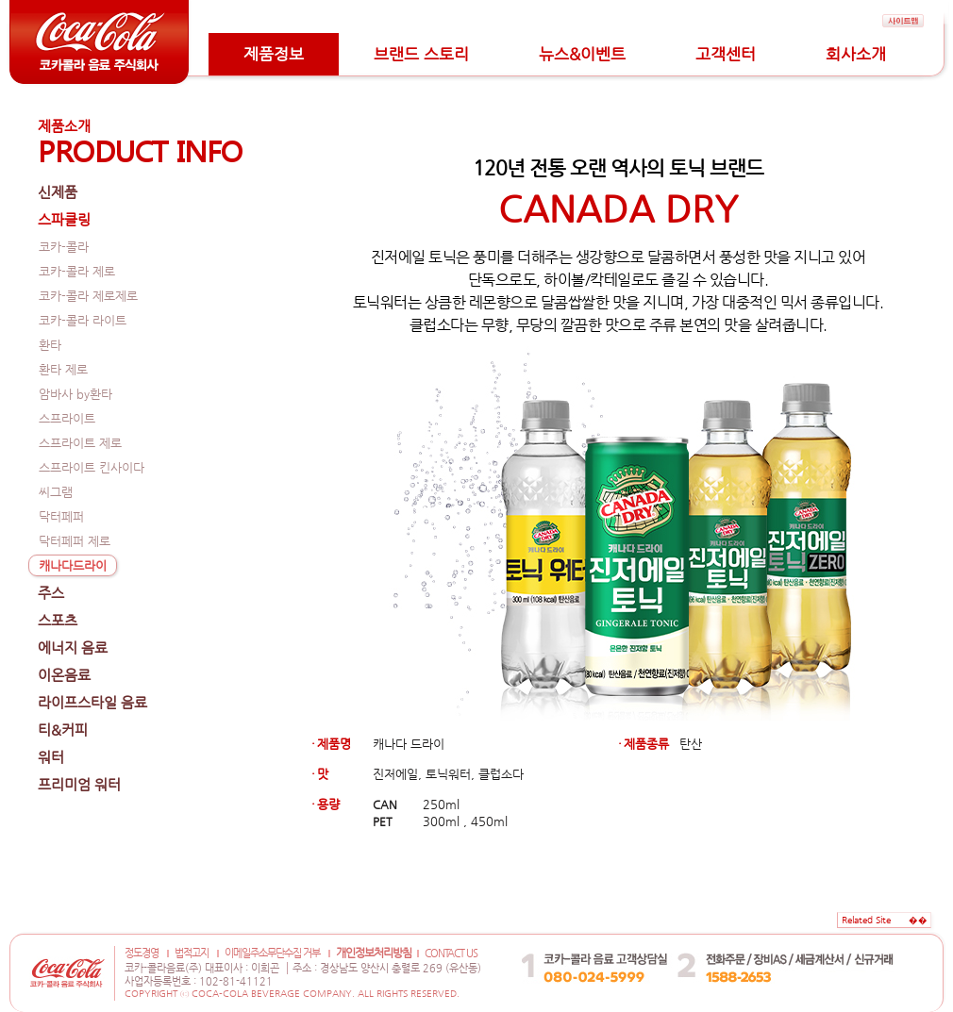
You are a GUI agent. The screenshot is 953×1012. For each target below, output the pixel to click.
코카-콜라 (64, 247)
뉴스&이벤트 (582, 53)
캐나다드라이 (73, 565)
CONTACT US (451, 953)
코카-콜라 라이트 (82, 320)
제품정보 (273, 53)
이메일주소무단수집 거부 (272, 953)
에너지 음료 (73, 647)
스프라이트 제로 (80, 443)
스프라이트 (67, 418)
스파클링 (64, 219)
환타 (50, 345)
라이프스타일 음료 (92, 702)
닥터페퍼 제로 (74, 541)
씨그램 (56, 492)
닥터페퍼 (61, 516)
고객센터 (725, 53)
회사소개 (856, 53)
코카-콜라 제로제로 (88, 296)
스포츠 (57, 620)
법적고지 (192, 953)
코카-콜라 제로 (77, 271)
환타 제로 (63, 369)
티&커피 (63, 730)
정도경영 (142, 953)
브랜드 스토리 (421, 53)
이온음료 (64, 675)
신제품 (57, 192)
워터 (51, 757)
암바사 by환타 (75, 394)
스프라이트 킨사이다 (91, 467)
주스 (51, 593)
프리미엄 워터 (79, 784)
